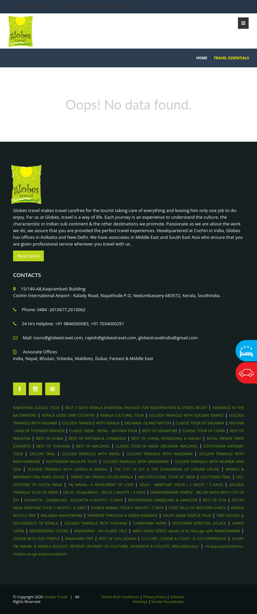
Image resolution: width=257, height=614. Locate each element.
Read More (28, 256)
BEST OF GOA (215, 499)
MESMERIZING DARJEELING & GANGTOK (163, 499)
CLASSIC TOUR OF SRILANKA (200, 422)
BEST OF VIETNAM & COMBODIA (97, 438)
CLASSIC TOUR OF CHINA (203, 430)
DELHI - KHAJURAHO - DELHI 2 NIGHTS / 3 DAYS (104, 492)
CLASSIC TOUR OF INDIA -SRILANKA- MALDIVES (156, 446)
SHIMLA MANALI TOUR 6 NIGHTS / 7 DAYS (128, 507)
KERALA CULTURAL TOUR (122, 415)
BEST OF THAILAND (53, 446)
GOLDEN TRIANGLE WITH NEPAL (91, 453)
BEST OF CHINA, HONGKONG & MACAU (166, 438)
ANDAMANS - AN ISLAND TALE (100, 530)
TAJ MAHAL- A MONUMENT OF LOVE (100, 484)
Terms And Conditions (120, 596)
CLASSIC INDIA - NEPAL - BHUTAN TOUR (103, 430)
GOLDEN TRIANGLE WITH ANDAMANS (136, 461)
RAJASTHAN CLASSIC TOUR (36, 407)
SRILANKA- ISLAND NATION (147, 422)
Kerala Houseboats (167, 601)
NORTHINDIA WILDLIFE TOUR (71, 461)
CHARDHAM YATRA (150, 523)
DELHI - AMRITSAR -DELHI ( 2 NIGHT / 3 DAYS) (181, 484)
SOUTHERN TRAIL (215, 476)
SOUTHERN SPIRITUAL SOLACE (199, 523)
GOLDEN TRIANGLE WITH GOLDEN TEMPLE (186, 415)
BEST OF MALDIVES (93, 446)
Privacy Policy (154, 596)
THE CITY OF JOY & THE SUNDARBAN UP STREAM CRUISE (166, 469)
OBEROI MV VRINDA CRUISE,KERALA (101, 476)
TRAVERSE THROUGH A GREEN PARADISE (122, 515)
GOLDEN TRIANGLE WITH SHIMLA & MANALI (67, 469)
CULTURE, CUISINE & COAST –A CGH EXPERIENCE (183, 538)
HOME (201, 57)
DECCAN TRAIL (42, 453)
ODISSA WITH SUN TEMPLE (36, 538)
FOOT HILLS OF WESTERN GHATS (197, 507)
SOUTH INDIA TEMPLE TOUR (187, 515)
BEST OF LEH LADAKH (117, 538)
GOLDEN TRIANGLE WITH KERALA (90, 422)
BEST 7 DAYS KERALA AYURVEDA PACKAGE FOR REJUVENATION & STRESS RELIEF (136, 407)
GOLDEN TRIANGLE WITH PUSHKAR (95, 523)
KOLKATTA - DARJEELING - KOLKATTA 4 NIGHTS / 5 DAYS (73, 499)
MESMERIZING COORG (48, 530)
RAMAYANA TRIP (79, 538)
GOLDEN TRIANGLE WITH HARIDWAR (159, 453)
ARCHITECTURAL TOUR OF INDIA (167, 476)
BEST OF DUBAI (49, 438)
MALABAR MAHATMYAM (61, 515)
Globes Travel (56, 596)
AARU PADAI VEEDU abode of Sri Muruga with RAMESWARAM (186, 530)
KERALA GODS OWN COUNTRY (68, 415)
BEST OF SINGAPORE (160, 430)
